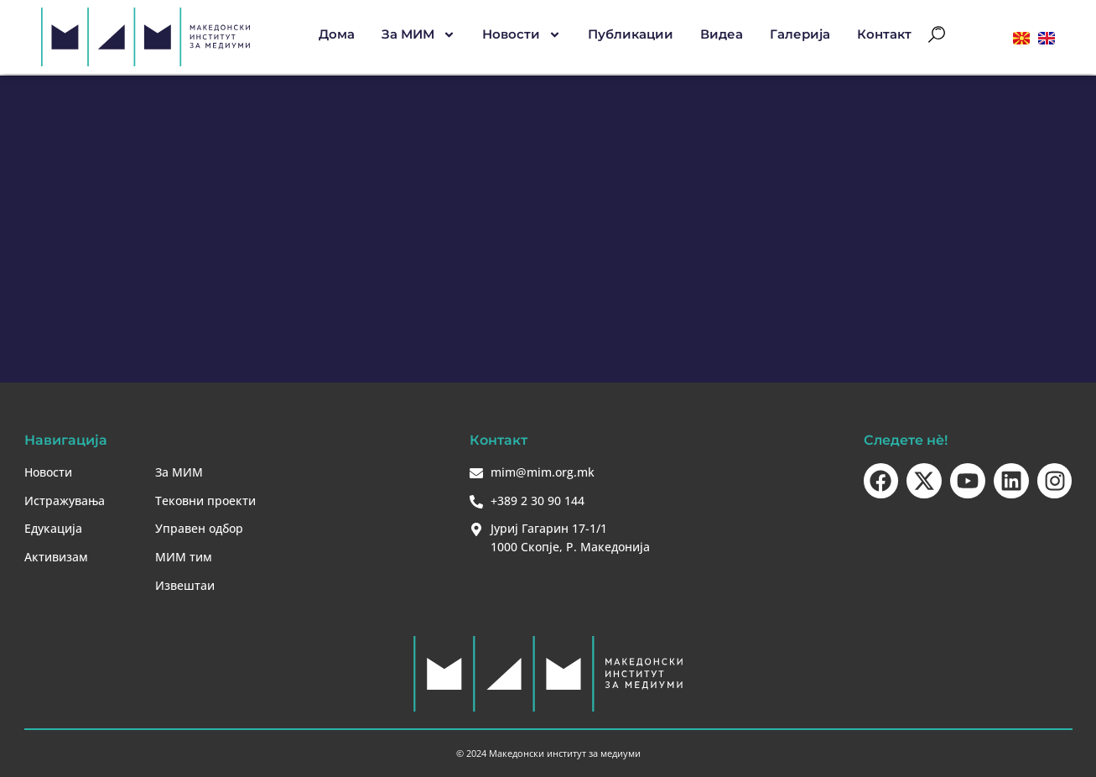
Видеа (721, 35)
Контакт (884, 35)
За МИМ (418, 35)
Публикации (630, 35)
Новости (521, 35)
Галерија (800, 35)
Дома (337, 35)
